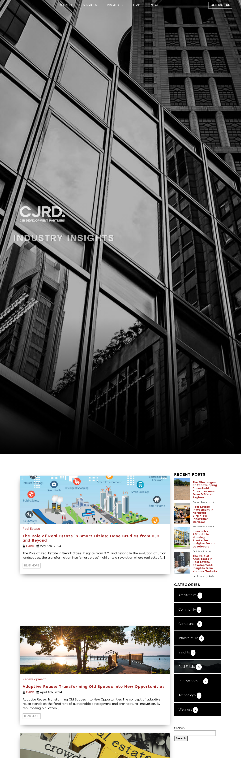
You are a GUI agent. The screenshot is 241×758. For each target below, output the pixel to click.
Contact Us (220, 5)
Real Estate (31, 545)
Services (90, 5)
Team (137, 5)
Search (179, 728)
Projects (114, 5)
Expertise (65, 5)
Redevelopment (34, 729)
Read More (31, 582)
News (155, 5)
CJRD (30, 563)
